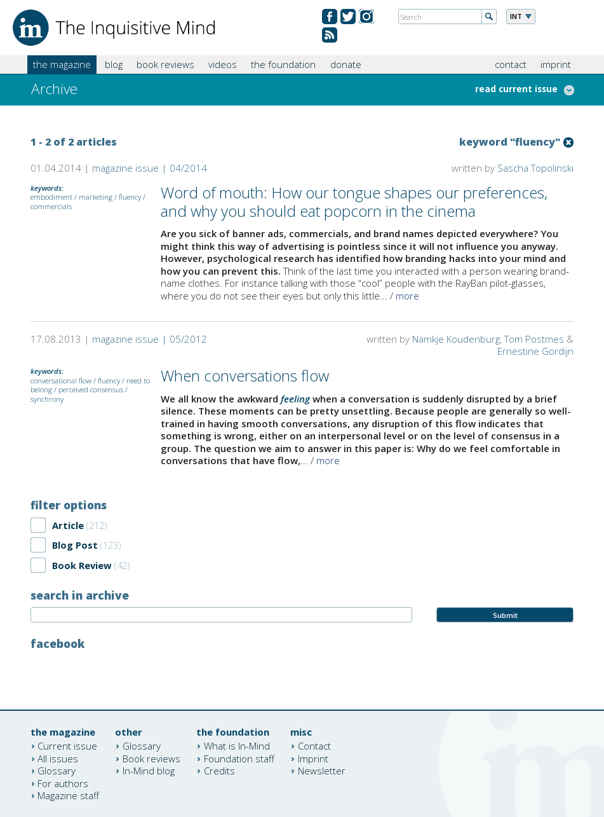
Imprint (313, 758)
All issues (57, 758)
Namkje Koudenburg (456, 339)
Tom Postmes (534, 339)
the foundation (283, 64)
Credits (219, 770)
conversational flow (60, 380)
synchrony (47, 399)
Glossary (56, 770)
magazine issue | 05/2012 (149, 339)
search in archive (79, 595)
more (407, 295)
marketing (95, 197)
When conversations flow (245, 375)
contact (511, 64)
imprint (555, 64)
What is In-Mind (237, 745)
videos (222, 64)
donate (345, 64)
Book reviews (151, 758)
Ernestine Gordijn (535, 351)
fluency (130, 197)
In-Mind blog (149, 770)
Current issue (67, 745)
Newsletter (322, 770)
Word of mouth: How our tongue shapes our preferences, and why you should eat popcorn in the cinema (354, 201)
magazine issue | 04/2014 (149, 167)
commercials (51, 206)
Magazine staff (68, 795)
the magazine (62, 64)
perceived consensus (90, 389)
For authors (62, 782)
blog (114, 64)
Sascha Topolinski (535, 167)
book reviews (165, 64)
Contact (314, 745)
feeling (295, 398)
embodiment (51, 197)
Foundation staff (239, 758)
